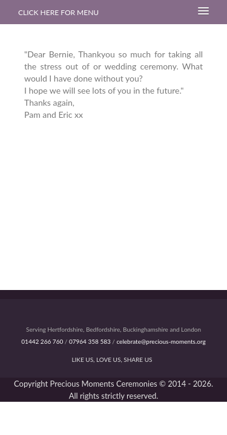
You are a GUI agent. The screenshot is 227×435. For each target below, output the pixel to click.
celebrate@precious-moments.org (160, 341)
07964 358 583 (90, 341)
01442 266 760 (42, 341)
